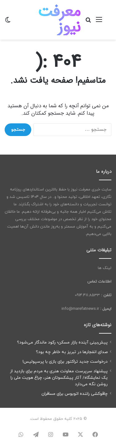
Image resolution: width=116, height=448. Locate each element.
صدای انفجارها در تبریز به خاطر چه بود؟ (72, 352)
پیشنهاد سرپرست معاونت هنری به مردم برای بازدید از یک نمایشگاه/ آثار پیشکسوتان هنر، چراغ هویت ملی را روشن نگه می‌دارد (59, 377)
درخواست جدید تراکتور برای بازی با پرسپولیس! (65, 362)
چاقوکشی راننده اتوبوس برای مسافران (74, 394)
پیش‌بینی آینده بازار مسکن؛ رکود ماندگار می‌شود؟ (62, 342)
